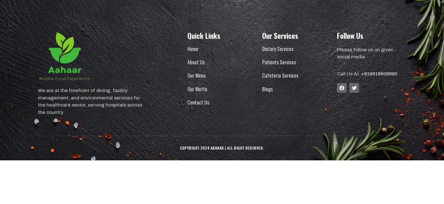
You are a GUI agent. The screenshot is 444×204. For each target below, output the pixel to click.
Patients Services (279, 62)
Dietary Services (277, 48)
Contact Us (198, 102)
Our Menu (196, 75)
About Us (196, 62)
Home (192, 48)
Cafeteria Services (280, 75)
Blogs (267, 89)
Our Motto (197, 89)
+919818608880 (379, 73)
